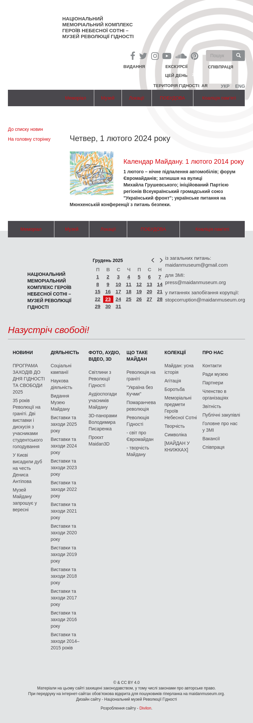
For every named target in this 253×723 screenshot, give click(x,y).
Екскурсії (176, 66)
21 (160, 291)
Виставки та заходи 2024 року (64, 446)
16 (108, 291)
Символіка (175, 434)
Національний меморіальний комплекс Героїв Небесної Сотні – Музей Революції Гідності (98, 27)
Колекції (175, 352)
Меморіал (75, 98)
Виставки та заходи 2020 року (64, 532)
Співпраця (213, 447)
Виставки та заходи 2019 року (64, 554)
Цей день (181, 75)
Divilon (145, 708)
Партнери (212, 382)
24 (118, 299)
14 (160, 284)
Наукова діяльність (61, 384)
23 (108, 299)
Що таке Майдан (137, 356)
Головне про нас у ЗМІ (220, 427)
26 (139, 299)
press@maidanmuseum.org (195, 282)
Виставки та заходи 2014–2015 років (65, 641)
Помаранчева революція (141, 406)
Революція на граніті (140, 375)
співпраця (220, 67)
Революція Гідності (137, 421)
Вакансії (211, 438)
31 (118, 306)
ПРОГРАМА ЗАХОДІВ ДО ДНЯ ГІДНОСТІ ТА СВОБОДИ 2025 (29, 379)
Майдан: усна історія (178, 369)
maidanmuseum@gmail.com (196, 265)
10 (118, 284)
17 (118, 291)
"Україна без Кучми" (139, 391)
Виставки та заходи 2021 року (64, 511)
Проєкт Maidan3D (99, 440)
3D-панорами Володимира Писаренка (103, 422)
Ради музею (215, 374)
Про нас (212, 352)
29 (97, 306)
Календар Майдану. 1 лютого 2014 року (184, 161)
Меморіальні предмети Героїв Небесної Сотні (180, 407)
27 (149, 299)
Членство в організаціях (215, 394)
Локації (136, 98)
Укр (225, 86)
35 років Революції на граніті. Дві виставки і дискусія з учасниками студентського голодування (27, 423)
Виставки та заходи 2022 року (64, 489)
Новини (23, 352)
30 (108, 306)
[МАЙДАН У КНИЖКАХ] (177, 446)
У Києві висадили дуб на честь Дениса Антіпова (27, 468)
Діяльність (65, 352)
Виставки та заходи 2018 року (64, 576)
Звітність (211, 406)
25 (128, 299)
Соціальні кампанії (61, 369)
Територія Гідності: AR (181, 85)
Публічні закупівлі (221, 415)
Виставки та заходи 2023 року (64, 467)
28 (160, 299)
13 (149, 284)
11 (128, 284)
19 (139, 291)
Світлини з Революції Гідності (100, 379)
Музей (108, 98)
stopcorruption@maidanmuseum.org (205, 299)
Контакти (211, 365)
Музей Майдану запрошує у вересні (25, 499)
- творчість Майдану (137, 451)
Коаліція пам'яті (219, 98)
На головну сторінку (29, 139)
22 (97, 299)
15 (97, 291)
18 (128, 291)
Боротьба (174, 389)
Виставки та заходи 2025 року (64, 424)
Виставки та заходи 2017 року (64, 598)
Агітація (172, 380)
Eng (240, 86)
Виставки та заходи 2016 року (64, 619)
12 (139, 284)
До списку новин (25, 129)
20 (149, 291)
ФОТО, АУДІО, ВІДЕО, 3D (104, 356)
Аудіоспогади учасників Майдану (103, 400)
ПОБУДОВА (172, 98)
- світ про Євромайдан (140, 436)
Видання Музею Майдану (60, 402)
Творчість (174, 426)
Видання (134, 66)
